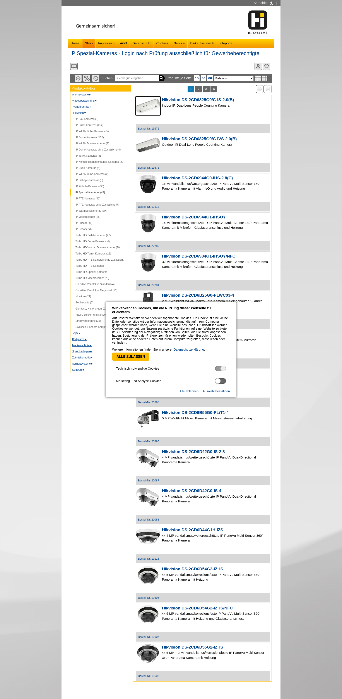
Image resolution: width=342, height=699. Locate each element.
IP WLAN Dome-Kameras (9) (92, 143)
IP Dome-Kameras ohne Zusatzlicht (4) (98, 149)
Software (78, 369)
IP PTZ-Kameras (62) (87, 198)
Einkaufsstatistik (202, 43)
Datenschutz (141, 43)
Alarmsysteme (81, 94)
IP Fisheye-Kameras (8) (89, 180)
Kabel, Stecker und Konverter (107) (95, 314)
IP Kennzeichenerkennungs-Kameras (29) (99, 161)
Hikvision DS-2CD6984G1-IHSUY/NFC (198, 256)
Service (179, 43)
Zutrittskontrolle (82, 357)
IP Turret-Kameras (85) (88, 155)
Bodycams (79, 339)
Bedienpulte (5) (84, 302)
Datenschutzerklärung (188, 349)
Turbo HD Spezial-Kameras (91, 271)
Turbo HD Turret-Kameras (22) (93, 253)
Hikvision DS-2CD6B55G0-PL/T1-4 (195, 412)
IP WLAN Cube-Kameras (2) (91, 174)
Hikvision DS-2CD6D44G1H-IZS (192, 530)
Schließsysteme (82, 363)
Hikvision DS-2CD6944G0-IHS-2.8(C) (197, 178)
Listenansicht (258, 78)
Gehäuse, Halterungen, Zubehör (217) (97, 308)
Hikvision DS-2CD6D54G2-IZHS (192, 569)
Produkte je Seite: (179, 78)
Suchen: (107, 78)
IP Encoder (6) (83, 223)
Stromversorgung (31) (88, 320)
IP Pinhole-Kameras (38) (89, 186)
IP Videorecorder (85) (87, 216)
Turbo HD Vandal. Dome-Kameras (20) (98, 247)
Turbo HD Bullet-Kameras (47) (93, 235)
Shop (89, 43)
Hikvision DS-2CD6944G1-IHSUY (194, 217)
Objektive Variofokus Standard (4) (95, 284)
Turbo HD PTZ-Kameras (89, 265)
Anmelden (263, 3)
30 (203, 78)
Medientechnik (82, 345)
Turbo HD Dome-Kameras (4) (92, 241)
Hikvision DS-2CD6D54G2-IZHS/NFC (197, 608)
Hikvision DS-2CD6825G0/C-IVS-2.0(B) (199, 139)
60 (210, 78)
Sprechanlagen (82, 351)
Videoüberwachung (84, 100)
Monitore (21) (83, 296)
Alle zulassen (130, 356)
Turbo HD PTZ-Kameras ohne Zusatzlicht (99, 259)
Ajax (77, 333)
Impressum (106, 43)
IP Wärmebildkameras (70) (91, 210)
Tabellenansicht (265, 78)
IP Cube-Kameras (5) (87, 168)
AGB (123, 43)
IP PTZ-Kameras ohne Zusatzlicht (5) (97, 204)
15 (197, 78)
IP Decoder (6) (83, 229)
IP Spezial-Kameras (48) (90, 192)
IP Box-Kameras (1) (86, 119)
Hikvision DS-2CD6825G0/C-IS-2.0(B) (198, 99)
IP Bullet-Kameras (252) (89, 125)
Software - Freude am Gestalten (257, 22)
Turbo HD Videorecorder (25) (92, 278)
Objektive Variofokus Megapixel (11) (96, 290)
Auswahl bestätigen (216, 391)
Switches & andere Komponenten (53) (97, 327)
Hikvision (79, 112)
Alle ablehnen (189, 391)
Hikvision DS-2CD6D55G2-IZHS (192, 647)
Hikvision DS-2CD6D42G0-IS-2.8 (193, 451)
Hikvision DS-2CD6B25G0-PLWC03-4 (198, 295)
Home (75, 43)
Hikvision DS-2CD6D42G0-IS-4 (191, 490)
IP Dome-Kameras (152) (89, 137)
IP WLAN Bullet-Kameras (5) (92, 131)
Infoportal (226, 43)
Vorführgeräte (82, 106)
